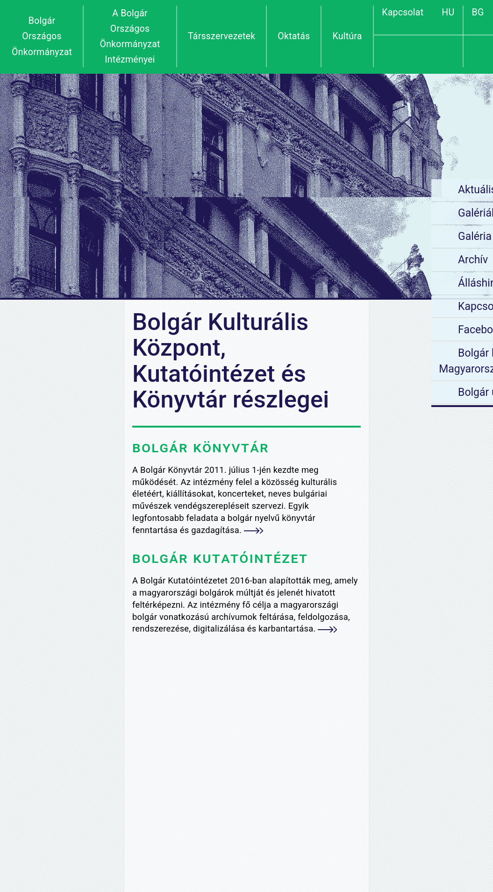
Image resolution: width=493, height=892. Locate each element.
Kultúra (347, 36)
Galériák (392, 213)
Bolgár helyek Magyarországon (396, 361)
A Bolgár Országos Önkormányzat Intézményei (130, 36)
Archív (388, 259)
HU (448, 12)
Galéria (390, 236)
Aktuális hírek (405, 189)
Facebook (396, 329)
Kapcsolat (402, 12)
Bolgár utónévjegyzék (424, 392)
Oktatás (294, 36)
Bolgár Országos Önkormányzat (42, 36)
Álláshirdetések (410, 283)
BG (478, 12)
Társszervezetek (221, 36)
